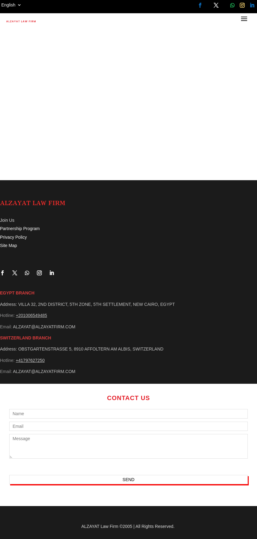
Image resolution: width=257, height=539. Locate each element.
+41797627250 (30, 360)
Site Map (8, 245)
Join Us (7, 220)
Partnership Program (20, 228)
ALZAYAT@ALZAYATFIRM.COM (44, 326)
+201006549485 (31, 315)
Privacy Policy (13, 237)
